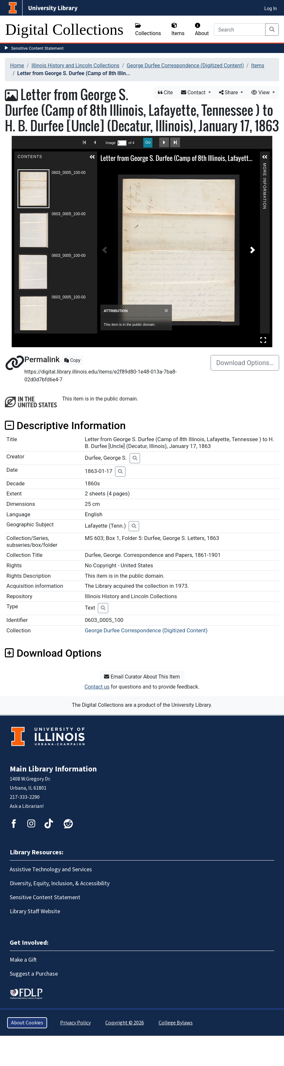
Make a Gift (23, 960)
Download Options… (245, 363)
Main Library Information (53, 769)
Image (110, 143)
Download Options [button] (53, 653)
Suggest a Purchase (34, 974)
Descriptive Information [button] (65, 425)
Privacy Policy (75, 1022)
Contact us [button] (97, 687)
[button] (92, 157)
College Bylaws (176, 1022)
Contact (194, 92)
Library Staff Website (35, 911)
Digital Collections (64, 29)
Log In (271, 8)
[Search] (239, 29)
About (202, 29)
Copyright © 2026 (124, 1022)
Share (229, 92)
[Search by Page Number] (122, 143)
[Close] (166, 310)
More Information (264, 165)
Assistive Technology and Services (51, 869)
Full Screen (263, 340)
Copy (72, 360)
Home (17, 65)
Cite (165, 92)
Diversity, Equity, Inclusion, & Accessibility (60, 883)
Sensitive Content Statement (37, 48)
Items (178, 29)
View (261, 92)
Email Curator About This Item (142, 677)
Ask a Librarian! (27, 806)
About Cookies (27, 1022)
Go (147, 142)
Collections (148, 29)
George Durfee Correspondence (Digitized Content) (185, 65)
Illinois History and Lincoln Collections (76, 65)
